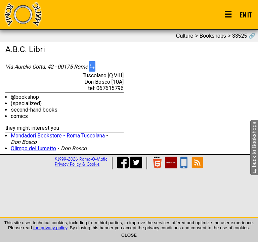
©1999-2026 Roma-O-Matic (81, 159)
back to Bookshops (254, 147)
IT (249, 14)
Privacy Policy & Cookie (77, 164)
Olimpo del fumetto (33, 148)
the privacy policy (50, 227)
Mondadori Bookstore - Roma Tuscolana (58, 135)
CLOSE (129, 235)
